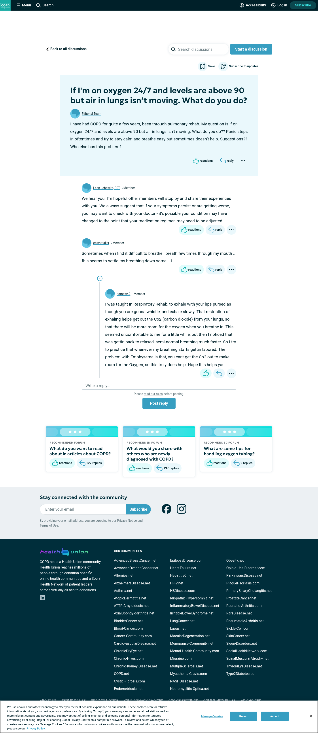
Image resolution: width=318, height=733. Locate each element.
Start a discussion (251, 49)
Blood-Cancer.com (128, 628)
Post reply (159, 403)
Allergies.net (123, 575)
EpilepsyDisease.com (186, 560)
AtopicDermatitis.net (130, 598)
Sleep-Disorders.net (241, 643)
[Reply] (226, 161)
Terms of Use (49, 525)
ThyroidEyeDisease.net (244, 666)
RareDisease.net (239, 613)
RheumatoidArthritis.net (245, 621)
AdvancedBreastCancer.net (135, 560)
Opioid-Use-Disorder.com (245, 568)
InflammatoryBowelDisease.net (194, 606)
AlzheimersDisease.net (132, 583)
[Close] (311, 716)
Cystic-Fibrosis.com (129, 681)
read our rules (153, 394)
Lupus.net (178, 628)
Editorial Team (91, 113)
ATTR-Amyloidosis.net (131, 606)
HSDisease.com (182, 591)
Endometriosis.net (128, 689)
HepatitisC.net (181, 575)
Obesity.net (235, 560)
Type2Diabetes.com (241, 674)
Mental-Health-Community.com (194, 651)
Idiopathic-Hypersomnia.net (191, 598)
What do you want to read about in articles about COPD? (80, 451)
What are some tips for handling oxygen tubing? (229, 451)
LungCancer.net (182, 621)
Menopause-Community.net (191, 643)
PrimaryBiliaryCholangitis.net (249, 591)
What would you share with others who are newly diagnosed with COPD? (154, 454)
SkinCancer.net (238, 636)
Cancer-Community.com (133, 636)
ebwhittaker (101, 243)
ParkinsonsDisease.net (244, 575)
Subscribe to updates (238, 66)
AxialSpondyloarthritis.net (134, 613)
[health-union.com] (64, 551)
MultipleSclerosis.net (186, 666)
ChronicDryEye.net (128, 651)
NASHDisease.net (184, 681)
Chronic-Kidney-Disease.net (135, 666)
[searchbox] (203, 49)
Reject (243, 716)
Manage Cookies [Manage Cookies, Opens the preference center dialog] (212, 716)
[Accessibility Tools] (253, 5)
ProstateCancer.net (241, 598)
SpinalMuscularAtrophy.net (247, 658)
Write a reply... (97, 385)
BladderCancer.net (128, 621)
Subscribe (303, 5)
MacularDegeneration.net (190, 636)
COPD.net (121, 674)
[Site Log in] (279, 5)
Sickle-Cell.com (238, 628)
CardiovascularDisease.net (135, 643)
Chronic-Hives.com (129, 658)
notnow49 (123, 294)
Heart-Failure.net (183, 568)
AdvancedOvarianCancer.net (136, 568)
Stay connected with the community (83, 497)
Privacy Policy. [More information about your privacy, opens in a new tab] (36, 728)
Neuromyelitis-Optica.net (189, 689)
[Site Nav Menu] (24, 5)
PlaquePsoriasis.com (243, 583)
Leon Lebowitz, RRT (106, 188)
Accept (274, 716)
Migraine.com (181, 658)
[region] (159, 717)
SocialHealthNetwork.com (246, 651)
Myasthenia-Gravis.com (188, 674)
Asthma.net (123, 591)
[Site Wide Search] (44, 5)
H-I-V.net (176, 583)
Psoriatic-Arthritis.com (244, 606)
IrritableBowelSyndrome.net (191, 613)
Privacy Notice (127, 520)
